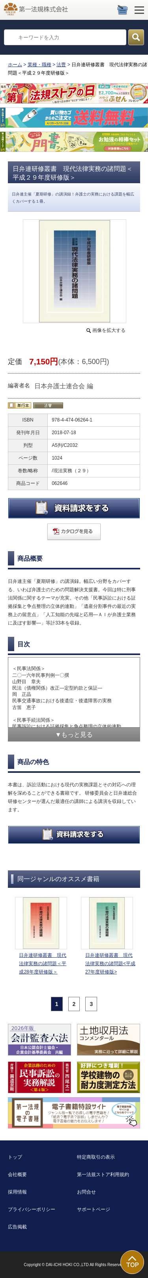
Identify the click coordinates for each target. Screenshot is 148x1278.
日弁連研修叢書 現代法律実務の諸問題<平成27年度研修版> (110, 963)
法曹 (61, 64)
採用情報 (17, 1192)
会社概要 (17, 1174)
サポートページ (93, 1209)
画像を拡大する (109, 330)
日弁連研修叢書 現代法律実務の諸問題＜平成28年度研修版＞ (42, 963)
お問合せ (86, 1192)
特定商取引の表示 (96, 1157)
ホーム (15, 64)
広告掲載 (17, 1227)
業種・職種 (39, 64)
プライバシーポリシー (31, 1209)
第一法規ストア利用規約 (103, 1174)
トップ (15, 1157)
